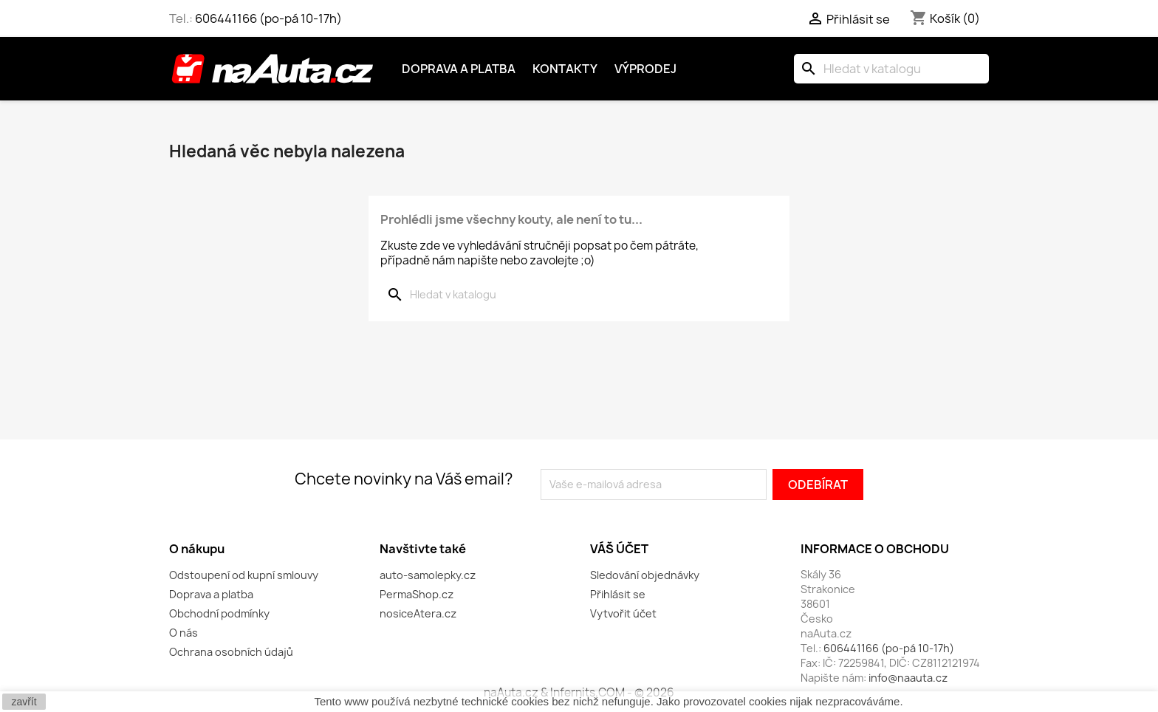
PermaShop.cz (416, 594)
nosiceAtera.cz (418, 613)
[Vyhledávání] (891, 68)
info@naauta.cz (908, 678)
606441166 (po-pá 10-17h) (268, 18)
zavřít (23, 702)
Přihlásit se (617, 594)
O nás (183, 633)
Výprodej (645, 69)
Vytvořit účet (623, 613)
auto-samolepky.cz (428, 575)
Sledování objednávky (644, 575)
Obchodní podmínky (219, 613)
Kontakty (564, 69)
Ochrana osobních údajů (231, 652)
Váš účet (619, 549)
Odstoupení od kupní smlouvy (243, 575)
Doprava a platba (458, 69)
